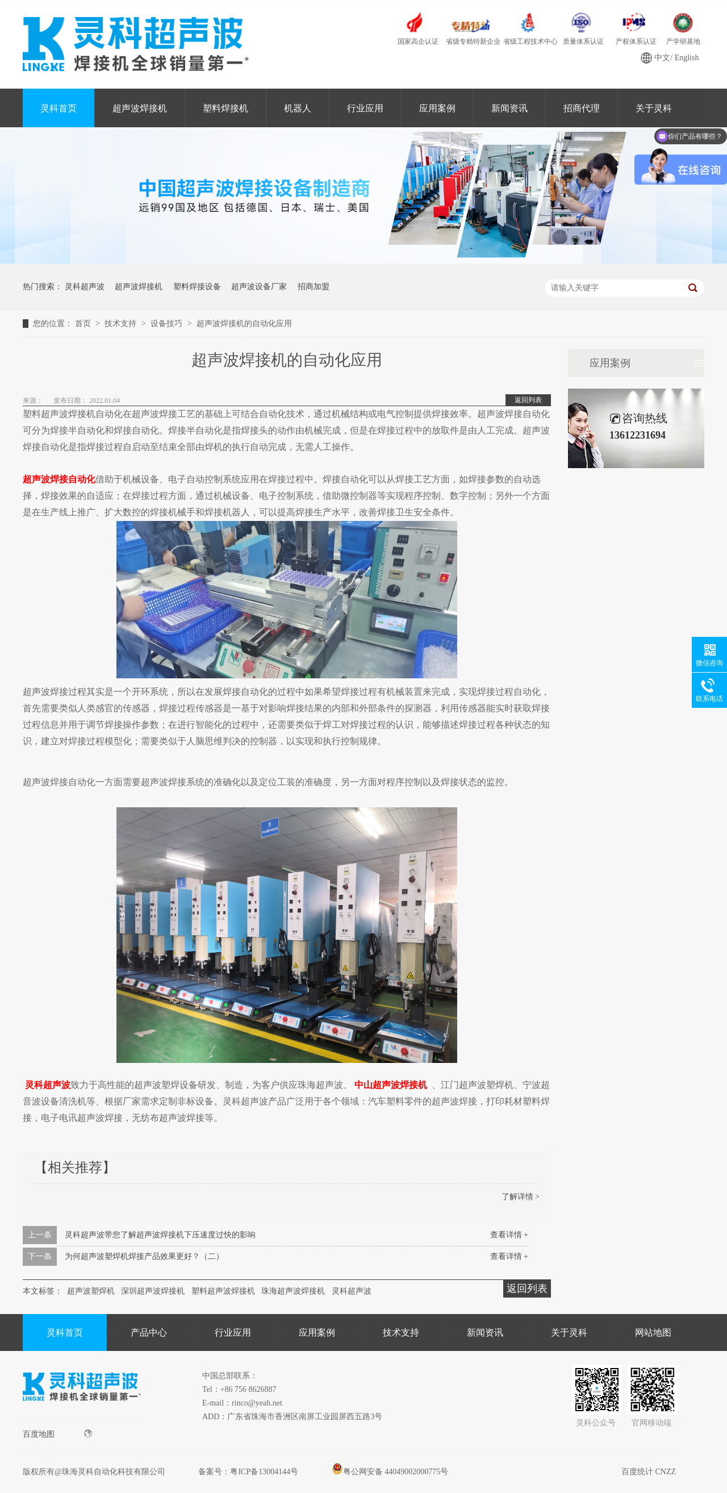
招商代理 (581, 108)
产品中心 (149, 1332)
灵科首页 (58, 108)
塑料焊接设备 (197, 286)
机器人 (297, 108)
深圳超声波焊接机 (153, 1291)
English (687, 57)
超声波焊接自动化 (59, 479)
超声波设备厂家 (259, 286)
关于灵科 (569, 1332)
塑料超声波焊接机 (223, 1291)
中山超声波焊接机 (390, 1085)
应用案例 (437, 108)
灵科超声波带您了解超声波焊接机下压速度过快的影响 (160, 1235)
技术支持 (122, 323)
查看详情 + (509, 1235)
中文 (662, 57)
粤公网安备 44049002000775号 (390, 1471)
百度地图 (57, 1433)
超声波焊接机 (139, 108)
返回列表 (528, 400)
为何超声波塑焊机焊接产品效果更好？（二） (144, 1256)
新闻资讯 (509, 108)
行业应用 (365, 108)
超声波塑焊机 (91, 1291)
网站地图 (653, 1332)
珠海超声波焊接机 (293, 1291)
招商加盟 (313, 286)
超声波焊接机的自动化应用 (244, 323)
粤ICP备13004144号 (264, 1471)
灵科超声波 (85, 286)
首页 (84, 323)
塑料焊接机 (225, 108)
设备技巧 (168, 323)
